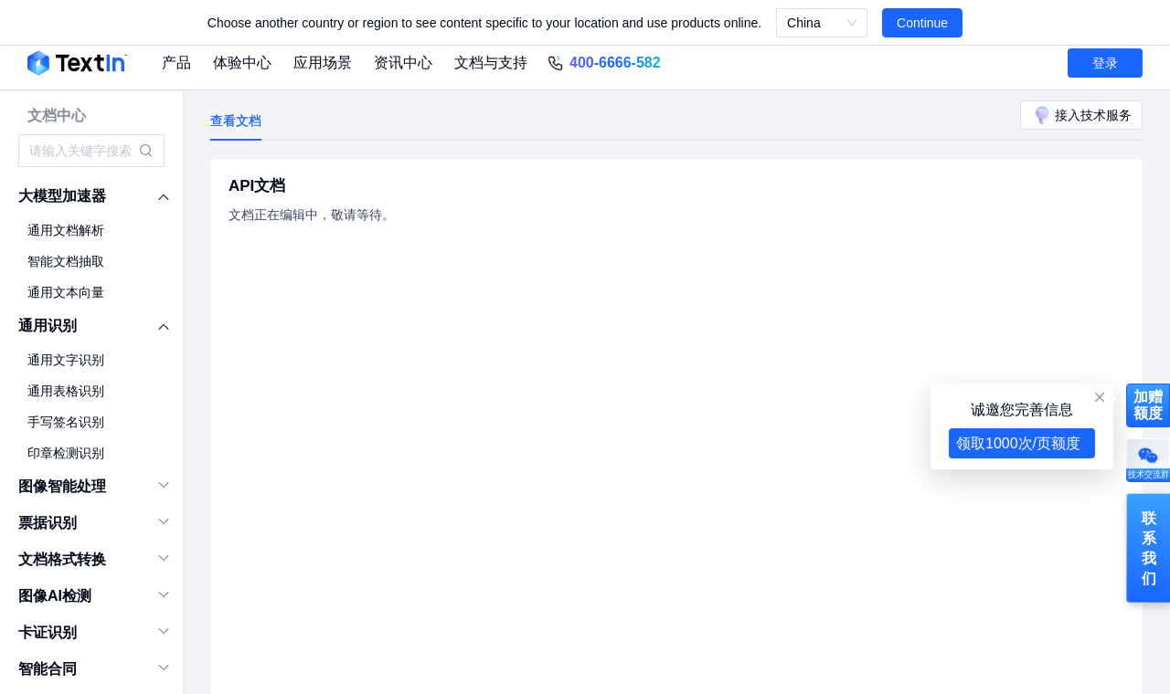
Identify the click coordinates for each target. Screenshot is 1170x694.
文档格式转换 (62, 559)
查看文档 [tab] (235, 120)
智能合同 (47, 669)
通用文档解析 (65, 230)
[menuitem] (92, 196)
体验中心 (242, 62)
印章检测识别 (65, 453)
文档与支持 (490, 62)
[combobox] (82, 151)
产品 (176, 62)
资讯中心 (403, 62)
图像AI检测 (54, 596)
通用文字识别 (65, 359)
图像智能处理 (62, 486)
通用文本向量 (65, 292)
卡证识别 (47, 632)
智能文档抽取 (65, 261)
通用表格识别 (65, 391)
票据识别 (47, 523)
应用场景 (322, 62)
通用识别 (47, 325)
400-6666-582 (615, 62)
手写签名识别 (65, 422)
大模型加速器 (62, 196)
